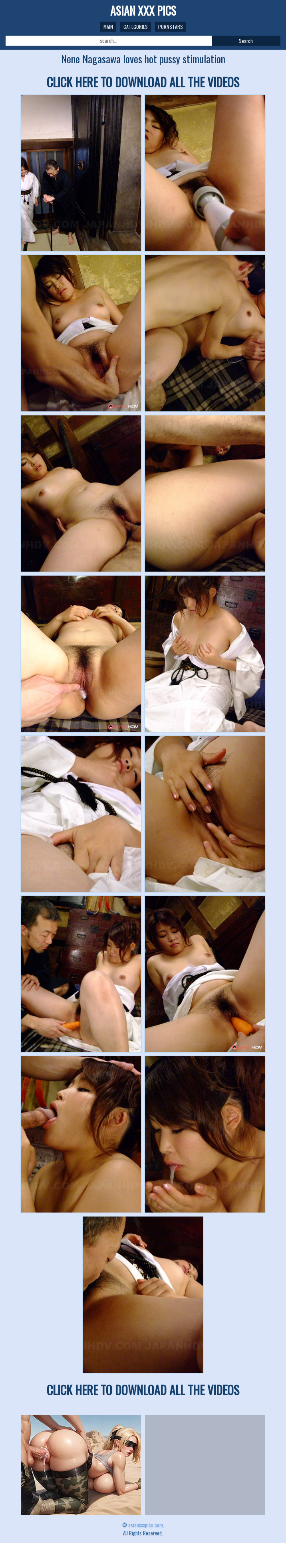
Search (246, 40)
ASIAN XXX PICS (143, 10)
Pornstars (170, 26)
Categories (135, 26)
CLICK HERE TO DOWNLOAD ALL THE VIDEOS (143, 82)
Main (108, 26)
